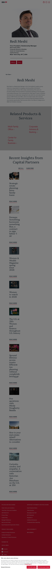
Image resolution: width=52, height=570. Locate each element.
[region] (26, 563)
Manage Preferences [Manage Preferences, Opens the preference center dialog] (5, 567)
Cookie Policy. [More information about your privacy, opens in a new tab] (28, 564)
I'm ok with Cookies (31, 567)
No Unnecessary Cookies (43, 567)
